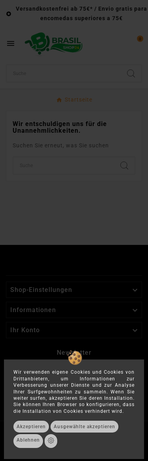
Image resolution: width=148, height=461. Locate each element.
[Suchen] (64, 73)
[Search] (131, 73)
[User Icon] (119, 43)
